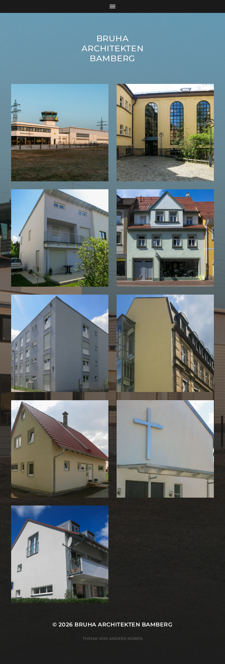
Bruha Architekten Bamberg (112, 48)
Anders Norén (126, 638)
